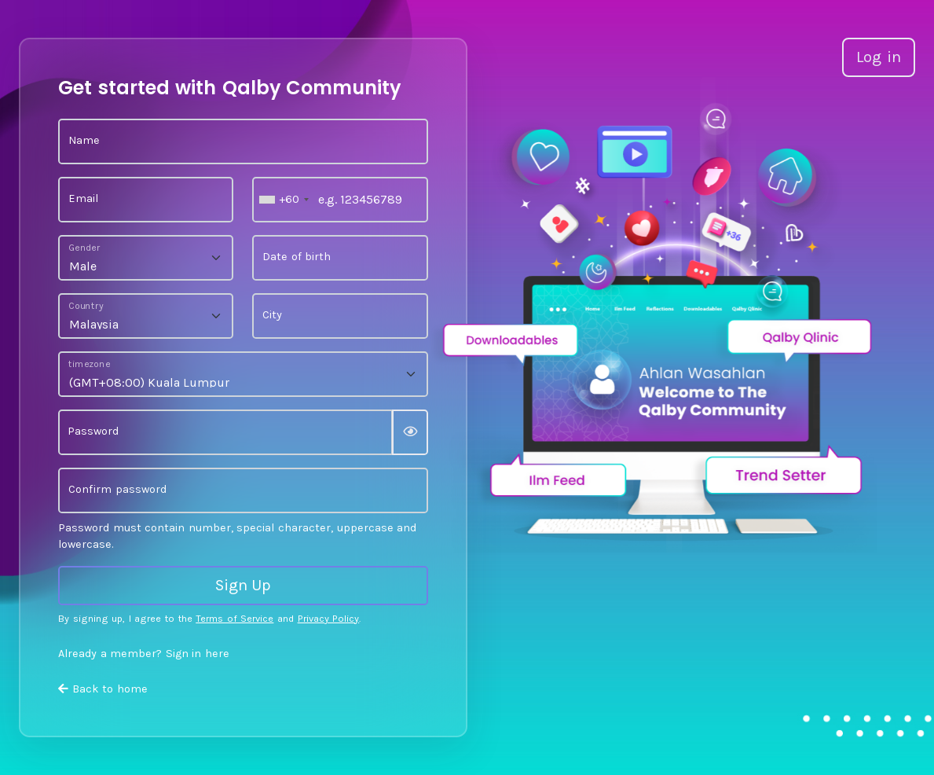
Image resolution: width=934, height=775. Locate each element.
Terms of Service (234, 618)
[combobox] (283, 200)
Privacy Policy (329, 618)
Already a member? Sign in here (143, 653)
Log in (878, 57)
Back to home (103, 689)
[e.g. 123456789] (339, 199)
